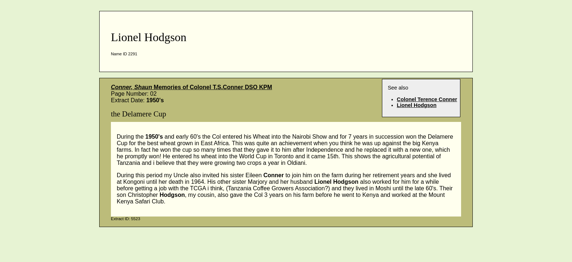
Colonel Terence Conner (427, 99)
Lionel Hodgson (417, 105)
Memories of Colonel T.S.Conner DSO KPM (191, 87)
